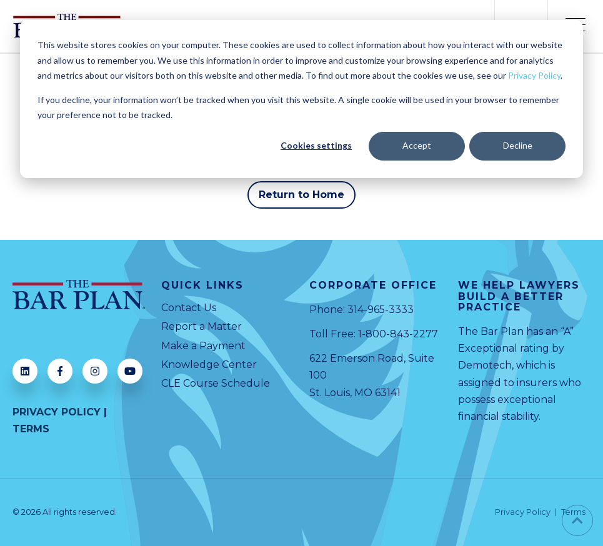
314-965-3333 (380, 309)
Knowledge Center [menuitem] (209, 364)
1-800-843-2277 (398, 334)
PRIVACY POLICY (56, 412)
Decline (517, 145)
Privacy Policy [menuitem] (523, 513)
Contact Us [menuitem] (188, 308)
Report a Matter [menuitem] (201, 326)
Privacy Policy (534, 75)
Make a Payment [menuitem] (203, 346)
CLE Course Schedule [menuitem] (215, 383)
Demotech (485, 365)
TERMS (30, 429)
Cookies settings (316, 145)
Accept (416, 145)
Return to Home (302, 195)
